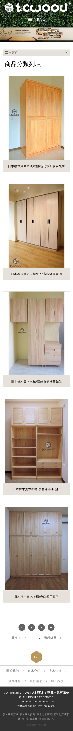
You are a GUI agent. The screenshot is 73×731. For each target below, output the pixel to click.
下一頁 (41, 627)
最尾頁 (51, 627)
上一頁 (31, 627)
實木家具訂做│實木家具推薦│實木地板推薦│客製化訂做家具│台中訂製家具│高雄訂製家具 (36, 716)
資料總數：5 (53, 637)
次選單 (36, 53)
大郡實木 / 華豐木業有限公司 (36, 8)
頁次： (16, 637)
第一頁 (21, 627)
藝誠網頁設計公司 (36, 725)
